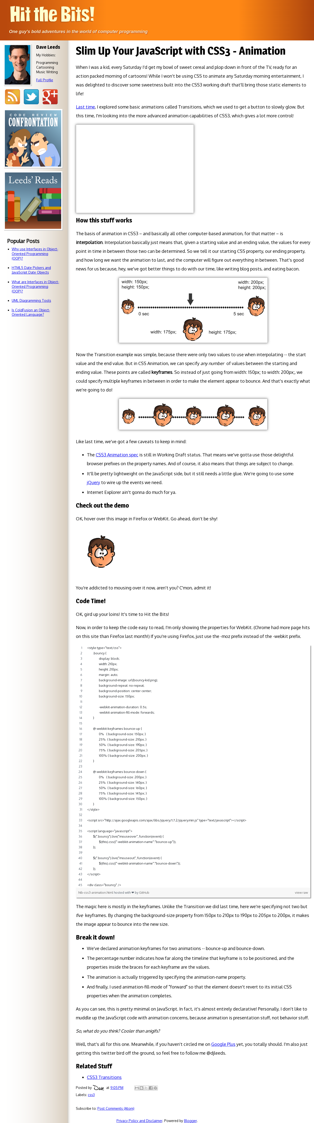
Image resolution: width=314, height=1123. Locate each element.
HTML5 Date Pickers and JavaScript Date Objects (31, 270)
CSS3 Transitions (104, 1077)
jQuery (93, 482)
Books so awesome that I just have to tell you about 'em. (33, 243)
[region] (193, 766)
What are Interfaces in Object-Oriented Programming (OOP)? (35, 286)
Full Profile (44, 80)
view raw (301, 892)
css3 (91, 1095)
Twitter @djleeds (31, 96)
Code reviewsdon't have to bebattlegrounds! (33, 180)
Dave (98, 1087)
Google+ (50, 96)
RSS (12, 96)
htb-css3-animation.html (96, 892)
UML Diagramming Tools (31, 300)
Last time (85, 107)
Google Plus (223, 1044)
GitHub (144, 892)
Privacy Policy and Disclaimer (139, 1121)
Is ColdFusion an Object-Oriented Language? (31, 312)
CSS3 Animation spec (117, 454)
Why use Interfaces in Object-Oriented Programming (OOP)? (35, 253)
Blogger (190, 1121)
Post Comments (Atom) (115, 1108)
